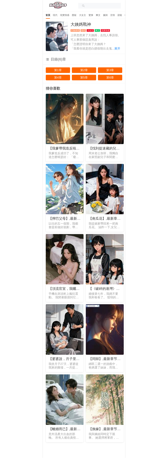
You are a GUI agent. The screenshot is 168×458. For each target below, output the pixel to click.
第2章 (84, 70)
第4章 (58, 77)
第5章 (84, 77)
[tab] (48, 15)
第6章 (110, 77)
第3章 (110, 70)
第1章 (58, 70)
